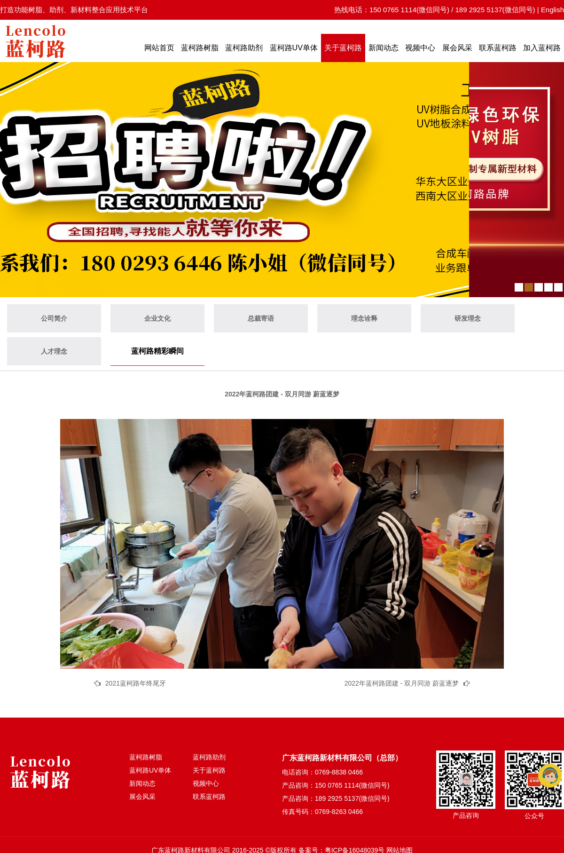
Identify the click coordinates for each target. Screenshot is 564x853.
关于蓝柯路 (343, 48)
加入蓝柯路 (542, 48)
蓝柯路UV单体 (294, 48)
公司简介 (54, 318)
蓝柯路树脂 (200, 48)
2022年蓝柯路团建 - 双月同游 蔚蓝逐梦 (402, 683)
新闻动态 (383, 48)
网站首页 (159, 48)
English (552, 10)
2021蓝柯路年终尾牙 (135, 683)
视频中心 (420, 48)
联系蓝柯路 (498, 48)
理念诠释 (364, 318)
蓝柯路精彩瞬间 (157, 351)
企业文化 (157, 318)
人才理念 (54, 351)
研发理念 (467, 318)
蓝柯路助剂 (244, 48)
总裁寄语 (261, 318)
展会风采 (457, 48)
